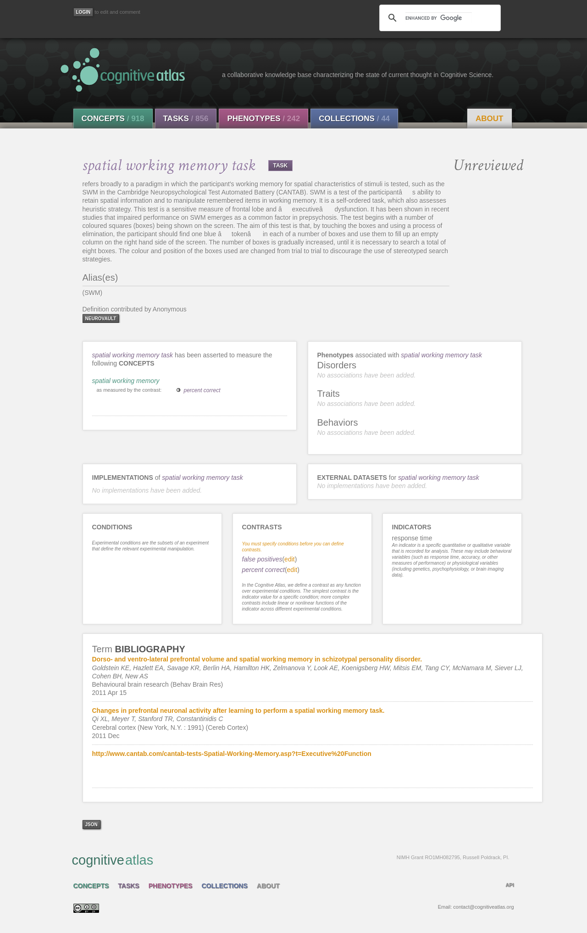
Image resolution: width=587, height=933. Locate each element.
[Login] (83, 12)
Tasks (186, 118)
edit (289, 559)
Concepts (113, 118)
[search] (438, 17)
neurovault (100, 318)
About (489, 118)
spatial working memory (126, 380)
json (91, 824)
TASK (280, 165)
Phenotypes (263, 118)
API (509, 885)
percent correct (202, 390)
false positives (262, 559)
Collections (354, 118)
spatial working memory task (132, 355)
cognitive (290, 859)
